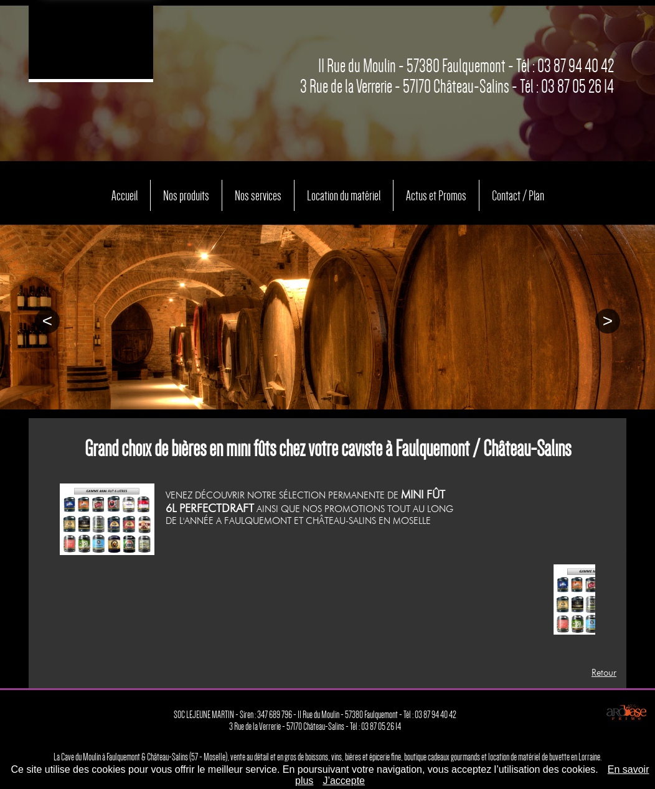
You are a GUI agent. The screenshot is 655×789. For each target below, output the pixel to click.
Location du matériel (344, 192)
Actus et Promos (448, 192)
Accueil (100, 192)
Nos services (247, 192)
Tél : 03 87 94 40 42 (565, 66)
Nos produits (168, 192)
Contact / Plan (539, 192)
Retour (603, 672)
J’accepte (344, 780)
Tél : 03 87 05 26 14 (567, 86)
